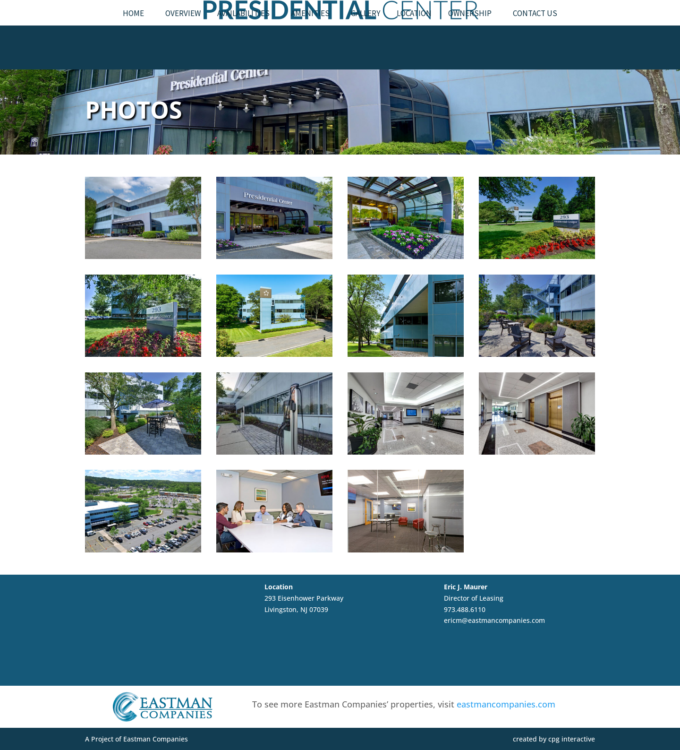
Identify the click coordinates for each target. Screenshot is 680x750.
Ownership (470, 41)
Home (133, 41)
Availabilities (243, 41)
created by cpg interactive (554, 738)
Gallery (365, 41)
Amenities (310, 41)
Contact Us (535, 41)
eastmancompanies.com (506, 704)
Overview (183, 41)
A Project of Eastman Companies (136, 738)
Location (414, 41)
